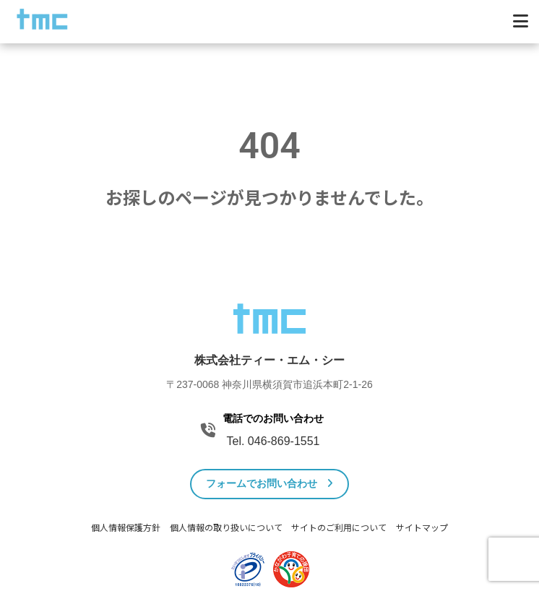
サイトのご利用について (339, 528)
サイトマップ (422, 528)
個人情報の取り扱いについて (226, 528)
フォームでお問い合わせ (270, 483)
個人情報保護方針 (125, 528)
